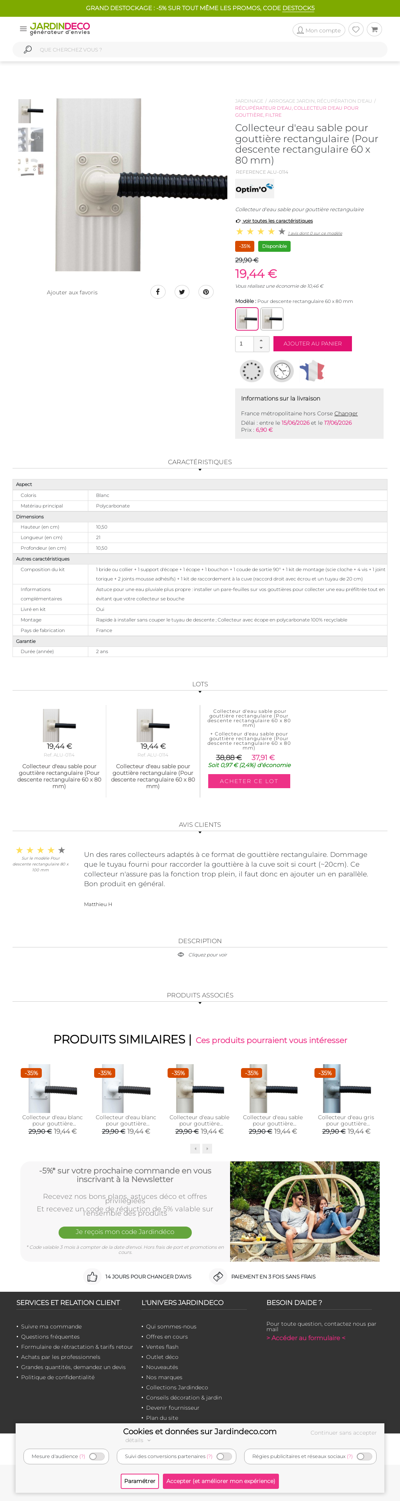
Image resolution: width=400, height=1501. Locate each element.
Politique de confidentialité (58, 1377)
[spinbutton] (251, 344)
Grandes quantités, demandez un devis (73, 1367)
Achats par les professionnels (60, 1356)
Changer (346, 413)
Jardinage (249, 101)
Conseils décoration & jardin (184, 1397)
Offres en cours (167, 1336)
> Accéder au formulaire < (305, 1338)
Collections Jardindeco (177, 1387)
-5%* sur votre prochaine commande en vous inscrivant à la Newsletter (125, 1174)
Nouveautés (162, 1367)
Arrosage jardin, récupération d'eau (320, 101)
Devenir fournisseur (173, 1407)
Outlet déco (162, 1356)
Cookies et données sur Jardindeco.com (200, 1431)
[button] (261, 340)
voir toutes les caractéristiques (274, 221)
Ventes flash (162, 1346)
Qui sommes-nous (171, 1326)
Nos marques (164, 1377)
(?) (82, 1456)
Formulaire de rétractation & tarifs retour (77, 1346)
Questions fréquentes (50, 1336)
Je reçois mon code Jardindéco (125, 1232)
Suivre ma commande (51, 1326)
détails (139, 1440)
